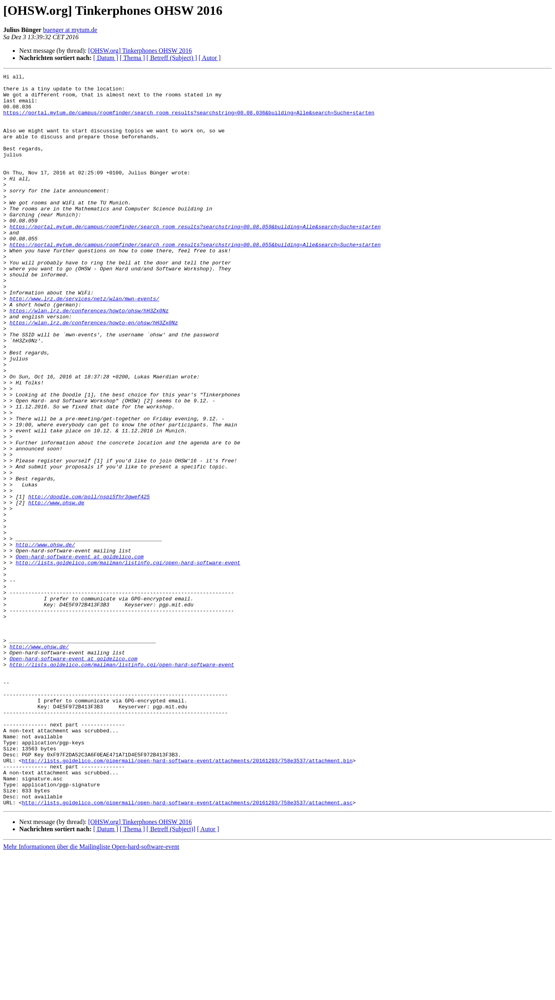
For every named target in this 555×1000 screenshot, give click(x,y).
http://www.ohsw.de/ (45, 639)
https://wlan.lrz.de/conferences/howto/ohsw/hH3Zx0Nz (89, 358)
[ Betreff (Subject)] (170, 975)
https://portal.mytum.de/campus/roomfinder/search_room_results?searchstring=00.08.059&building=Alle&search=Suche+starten (195, 257)
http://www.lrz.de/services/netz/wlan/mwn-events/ (84, 344)
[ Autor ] (210, 57)
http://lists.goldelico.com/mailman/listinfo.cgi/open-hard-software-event (128, 660)
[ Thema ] (132, 57)
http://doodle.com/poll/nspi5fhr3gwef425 (89, 581)
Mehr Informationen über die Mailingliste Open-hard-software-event (91, 993)
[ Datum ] (105, 57)
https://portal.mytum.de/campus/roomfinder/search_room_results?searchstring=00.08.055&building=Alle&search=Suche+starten (195, 279)
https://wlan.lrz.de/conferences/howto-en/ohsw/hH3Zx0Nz (94, 372)
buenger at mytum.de (70, 29)
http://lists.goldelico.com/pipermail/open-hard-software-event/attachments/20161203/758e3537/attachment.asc (187, 948)
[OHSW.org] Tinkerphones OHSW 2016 (140, 50)
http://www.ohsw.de (56, 588)
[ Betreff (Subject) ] (171, 57)
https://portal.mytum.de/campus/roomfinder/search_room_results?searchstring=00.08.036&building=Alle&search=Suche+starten (188, 120)
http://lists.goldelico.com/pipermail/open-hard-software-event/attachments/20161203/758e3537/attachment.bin (187, 898)
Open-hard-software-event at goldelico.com (80, 653)
